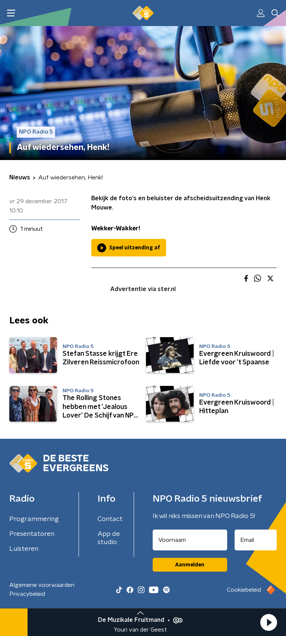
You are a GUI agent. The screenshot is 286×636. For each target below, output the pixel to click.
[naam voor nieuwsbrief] (190, 540)
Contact (110, 519)
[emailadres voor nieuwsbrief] (256, 540)
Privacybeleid (27, 594)
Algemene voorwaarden (41, 585)
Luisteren (23, 549)
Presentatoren (31, 534)
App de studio (109, 538)
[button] (268, 622)
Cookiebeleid (244, 590)
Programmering (34, 519)
